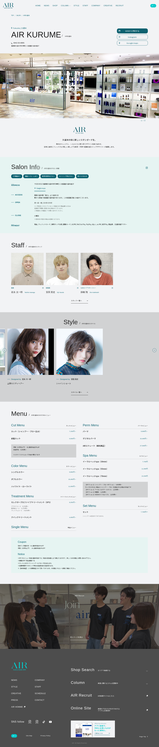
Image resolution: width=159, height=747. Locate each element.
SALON (18, 15)
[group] (30, 357)
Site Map (29, 735)
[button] (5, 350)
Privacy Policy (45, 735)
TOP (12, 15)
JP (153, 5)
